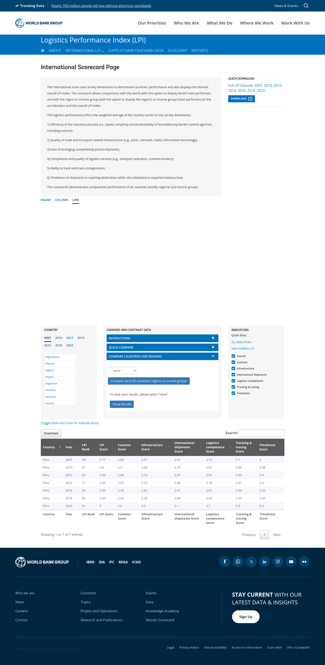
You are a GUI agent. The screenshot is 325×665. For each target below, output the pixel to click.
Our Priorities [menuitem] (152, 23)
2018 (58, 345)
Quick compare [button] (121, 347)
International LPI (85, 50)
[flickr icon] (304, 557)
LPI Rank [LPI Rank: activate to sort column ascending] (81, 447)
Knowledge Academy (162, 606)
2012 (69, 338)
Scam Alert (274, 643)
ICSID (136, 558)
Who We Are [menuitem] (186, 23)
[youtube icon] (291, 557)
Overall (241, 356)
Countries (88, 588)
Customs (241, 362)
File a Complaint (298, 643)
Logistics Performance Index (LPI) (93, 39)
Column (61, 200)
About (55, 50)
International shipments (251, 374)
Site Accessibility (215, 643)
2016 (47, 345)
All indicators (241, 342)
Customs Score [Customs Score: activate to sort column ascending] (118, 447)
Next (277, 530)
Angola (50, 377)
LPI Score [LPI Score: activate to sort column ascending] (98, 447)
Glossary (177, 50)
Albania (50, 363)
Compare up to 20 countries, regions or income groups (149, 381)
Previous (249, 530)
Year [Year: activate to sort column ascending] (66, 447)
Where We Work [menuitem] (257, 23)
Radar (46, 200)
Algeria (50, 370)
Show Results (122, 404)
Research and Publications (101, 615)
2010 (58, 338)
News (19, 597)
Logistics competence (249, 381)
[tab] (162, 338)
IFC (111, 558)
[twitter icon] (251, 557)
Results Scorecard (160, 615)
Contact (21, 615)
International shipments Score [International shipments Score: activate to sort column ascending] (178, 447)
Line (75, 200)
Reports (199, 50)
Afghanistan (53, 357)
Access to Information (247, 643)
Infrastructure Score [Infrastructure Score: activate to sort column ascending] (145, 447)
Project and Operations (99, 606)
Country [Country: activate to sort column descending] (49, 447)
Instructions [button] (119, 338)
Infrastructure (245, 368)
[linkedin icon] (264, 557)
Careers (21, 606)
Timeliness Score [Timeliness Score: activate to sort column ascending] (268, 447)
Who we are (24, 588)
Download (241, 99)
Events (151, 588)
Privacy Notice (189, 643)
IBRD (90, 558)
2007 (47, 338)
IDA (102, 558)
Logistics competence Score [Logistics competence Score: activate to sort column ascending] (210, 447)
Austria (50, 403)
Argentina (51, 383)
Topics (86, 597)
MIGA (123, 558)
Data (149, 597)
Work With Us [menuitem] (295, 23)
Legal (170, 643)
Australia (51, 396)
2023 (69, 345)
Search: (254, 432)
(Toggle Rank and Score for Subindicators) (70, 423)
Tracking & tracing (247, 387)
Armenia (51, 390)
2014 (81, 338)
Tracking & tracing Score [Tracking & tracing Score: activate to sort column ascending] (241, 447)
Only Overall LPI (242, 348)
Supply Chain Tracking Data (136, 50)
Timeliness (243, 393)
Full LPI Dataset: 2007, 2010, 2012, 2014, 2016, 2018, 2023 (255, 88)
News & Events (287, 5)
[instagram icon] (277, 557)
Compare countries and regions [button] (135, 356)
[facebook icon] (224, 557)
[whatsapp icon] (238, 557)
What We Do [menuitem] (219, 23)
